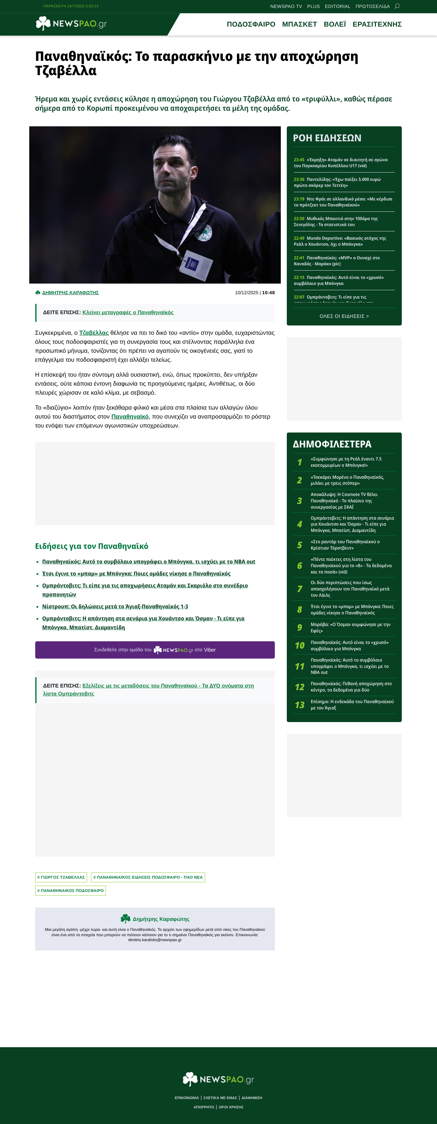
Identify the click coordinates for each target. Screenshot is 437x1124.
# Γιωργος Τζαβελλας (61, 877)
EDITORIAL (338, 6)
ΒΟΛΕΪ (335, 24)
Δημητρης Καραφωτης (70, 292)
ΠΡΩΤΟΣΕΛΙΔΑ (373, 6)
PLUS (313, 6)
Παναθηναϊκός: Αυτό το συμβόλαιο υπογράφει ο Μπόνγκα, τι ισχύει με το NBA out (148, 561)
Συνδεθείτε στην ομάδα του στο (155, 650)
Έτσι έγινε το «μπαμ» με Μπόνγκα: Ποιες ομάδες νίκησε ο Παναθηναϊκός (136, 573)
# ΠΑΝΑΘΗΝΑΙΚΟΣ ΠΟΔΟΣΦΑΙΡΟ (71, 890)
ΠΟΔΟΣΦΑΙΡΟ (251, 24)
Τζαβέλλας (94, 332)
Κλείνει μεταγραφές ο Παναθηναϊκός (127, 312)
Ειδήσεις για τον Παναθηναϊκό (92, 546)
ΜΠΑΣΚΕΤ (299, 24)
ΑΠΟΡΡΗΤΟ (203, 1107)
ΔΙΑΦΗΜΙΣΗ (252, 1098)
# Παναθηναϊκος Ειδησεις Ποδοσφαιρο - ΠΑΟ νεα (148, 877)
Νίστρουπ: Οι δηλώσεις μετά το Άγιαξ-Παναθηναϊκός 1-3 (115, 606)
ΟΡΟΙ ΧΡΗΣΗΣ (231, 1107)
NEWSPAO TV (286, 6)
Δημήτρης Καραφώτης (161, 919)
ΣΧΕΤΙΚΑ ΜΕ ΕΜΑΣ (220, 1098)
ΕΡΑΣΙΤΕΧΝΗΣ (377, 24)
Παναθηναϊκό (130, 416)
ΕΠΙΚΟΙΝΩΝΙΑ (187, 1098)
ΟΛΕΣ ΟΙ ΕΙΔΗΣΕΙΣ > (344, 316)
